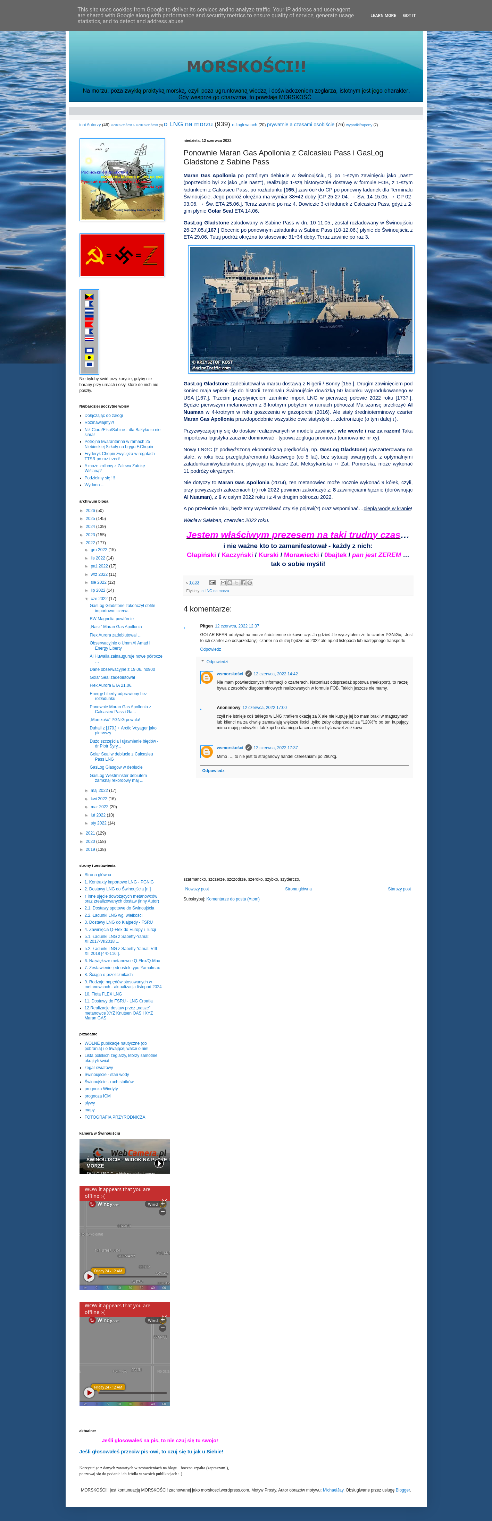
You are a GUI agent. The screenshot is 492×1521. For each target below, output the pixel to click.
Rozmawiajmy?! (99, 422)
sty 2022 (99, 823)
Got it (409, 15)
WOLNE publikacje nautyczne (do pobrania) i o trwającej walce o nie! (117, 1046)
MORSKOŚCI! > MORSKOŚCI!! (134, 125)
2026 (91, 510)
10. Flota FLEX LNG (103, 994)
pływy (90, 1103)
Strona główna (298, 889)
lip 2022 (98, 590)
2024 (91, 526)
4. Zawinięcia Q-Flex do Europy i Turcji (120, 929)
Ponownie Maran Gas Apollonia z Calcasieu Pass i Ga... (120, 709)
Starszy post (399, 889)
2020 (91, 841)
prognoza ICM (98, 1096)
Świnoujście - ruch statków (109, 1081)
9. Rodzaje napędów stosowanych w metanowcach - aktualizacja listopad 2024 (123, 984)
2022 (91, 542)
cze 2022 (100, 598)
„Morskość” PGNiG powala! (115, 719)
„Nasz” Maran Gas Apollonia (116, 626)
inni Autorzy (90, 124)
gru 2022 (99, 549)
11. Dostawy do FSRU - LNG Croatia (119, 1001)
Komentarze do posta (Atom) (233, 899)
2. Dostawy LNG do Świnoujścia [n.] (118, 889)
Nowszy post (197, 889)
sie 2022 (99, 582)
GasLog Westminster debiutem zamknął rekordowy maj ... (118, 778)
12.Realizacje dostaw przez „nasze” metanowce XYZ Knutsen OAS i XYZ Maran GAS (119, 1013)
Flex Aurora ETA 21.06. (111, 685)
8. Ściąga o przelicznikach (109, 974)
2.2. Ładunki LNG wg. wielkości (114, 915)
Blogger (403, 1490)
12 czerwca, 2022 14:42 (276, 674)
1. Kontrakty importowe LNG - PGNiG (119, 882)
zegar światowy (99, 1067)
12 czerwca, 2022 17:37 (276, 747)
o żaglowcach (244, 124)
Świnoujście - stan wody (107, 1074)
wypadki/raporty (359, 125)
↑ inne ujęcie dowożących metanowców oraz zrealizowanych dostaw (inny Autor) (122, 899)
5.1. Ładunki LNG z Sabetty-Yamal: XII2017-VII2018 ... (117, 939)
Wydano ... (95, 484)
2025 (91, 518)
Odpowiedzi (217, 661)
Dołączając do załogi (104, 415)
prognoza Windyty (101, 1088)
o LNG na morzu (188, 124)
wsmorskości (230, 674)
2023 (91, 534)
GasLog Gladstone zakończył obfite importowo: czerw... (122, 608)
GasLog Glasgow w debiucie (116, 767)
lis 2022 (98, 558)
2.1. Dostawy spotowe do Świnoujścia (120, 908)
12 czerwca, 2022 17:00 (265, 707)
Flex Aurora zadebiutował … (116, 635)
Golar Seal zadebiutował (112, 677)
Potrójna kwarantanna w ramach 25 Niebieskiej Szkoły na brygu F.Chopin (119, 444)
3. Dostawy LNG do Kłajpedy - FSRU (119, 922)
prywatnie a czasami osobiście (300, 124)
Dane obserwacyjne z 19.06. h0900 (122, 669)
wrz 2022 (100, 574)
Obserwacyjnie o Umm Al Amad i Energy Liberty (120, 645)
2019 (91, 849)
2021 (91, 833)
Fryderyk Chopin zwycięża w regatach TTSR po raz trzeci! (120, 456)
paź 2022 (100, 566)
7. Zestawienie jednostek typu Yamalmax (122, 967)
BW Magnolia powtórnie (112, 618)
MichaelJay (333, 1490)
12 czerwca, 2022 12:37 (237, 626)
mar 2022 (100, 806)
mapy (90, 1110)
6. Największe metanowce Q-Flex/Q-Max (122, 960)
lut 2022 (99, 815)
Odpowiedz (210, 649)
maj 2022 (100, 790)
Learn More (383, 15)
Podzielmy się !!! (100, 478)
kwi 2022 (99, 798)
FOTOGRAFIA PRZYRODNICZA (115, 1117)
